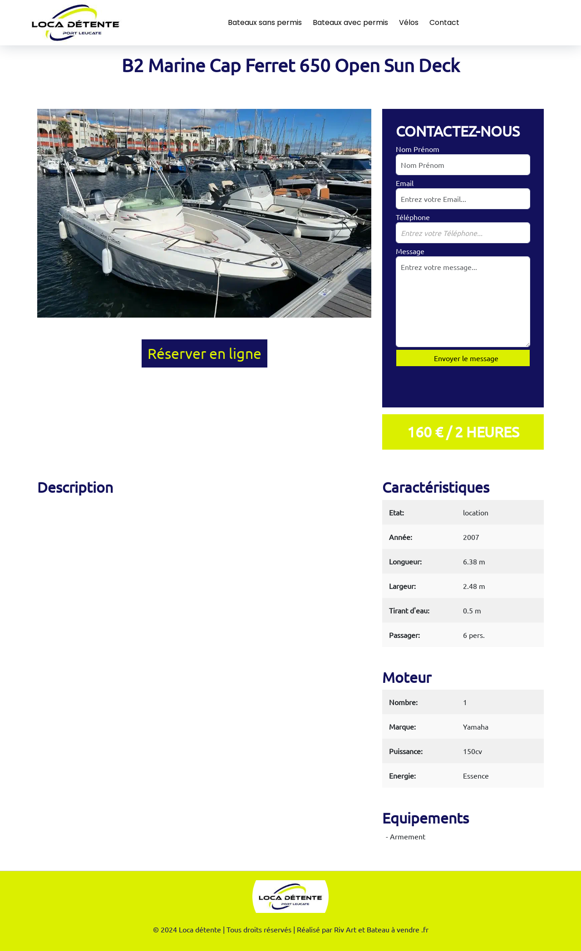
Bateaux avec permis (350, 22)
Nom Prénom (417, 148)
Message (410, 250)
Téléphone (413, 216)
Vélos (409, 22)
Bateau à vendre (393, 929)
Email (405, 182)
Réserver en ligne (204, 353)
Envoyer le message (465, 358)
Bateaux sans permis (265, 22)
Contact (444, 22)
